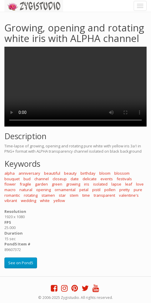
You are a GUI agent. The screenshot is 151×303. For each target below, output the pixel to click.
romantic (12, 195)
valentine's (129, 195)
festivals (124, 178)
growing (73, 184)
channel (41, 178)
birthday (87, 173)
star (62, 195)
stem (74, 195)
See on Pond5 (20, 262)
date (75, 178)
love (140, 184)
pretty (124, 189)
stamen (48, 195)
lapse (116, 184)
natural (25, 189)
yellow (59, 200)
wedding (28, 200)
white (45, 200)
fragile (25, 184)
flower (10, 184)
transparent (104, 195)
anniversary (29, 173)
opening (43, 189)
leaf (128, 184)
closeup (60, 178)
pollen (109, 189)
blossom (122, 173)
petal (83, 189)
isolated (100, 184)
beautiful (52, 173)
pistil (96, 189)
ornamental (65, 189)
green (57, 184)
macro (10, 189)
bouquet (12, 178)
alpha (9, 173)
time (86, 195)
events (106, 178)
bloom (104, 173)
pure (138, 189)
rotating (31, 195)
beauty (70, 173)
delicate (90, 178)
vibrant (10, 200)
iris (86, 184)
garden (41, 184)
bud (27, 178)
